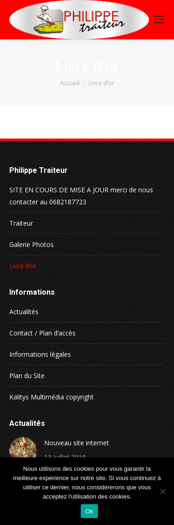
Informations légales (40, 354)
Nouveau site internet (76, 442)
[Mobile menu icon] (159, 19)
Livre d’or (23, 265)
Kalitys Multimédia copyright (51, 396)
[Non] (162, 491)
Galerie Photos (31, 244)
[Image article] (23, 451)
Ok (89, 511)
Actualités (24, 311)
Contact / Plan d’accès (42, 333)
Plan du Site (27, 375)
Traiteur (21, 223)
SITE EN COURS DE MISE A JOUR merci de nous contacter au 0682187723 (81, 195)
